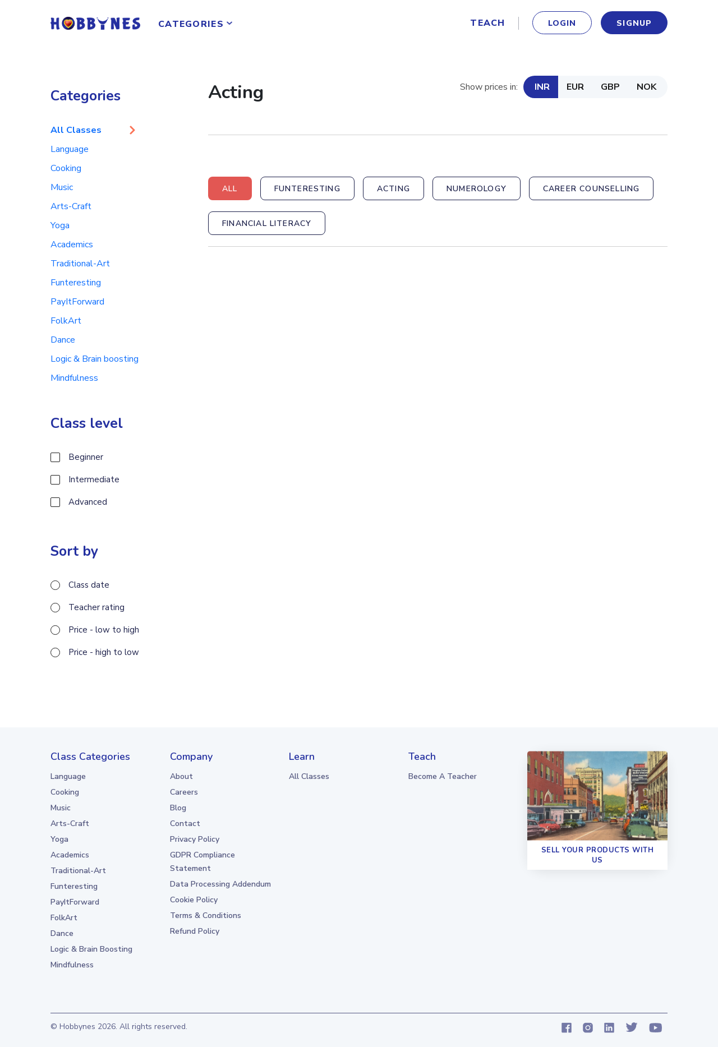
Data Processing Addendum (220, 884)
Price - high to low (103, 652)
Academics (71, 244)
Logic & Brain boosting (94, 359)
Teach (487, 23)
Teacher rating (96, 607)
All (230, 188)
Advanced (87, 502)
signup (634, 23)
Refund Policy (194, 931)
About (181, 776)
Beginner (85, 457)
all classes (309, 776)
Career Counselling (591, 188)
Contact (185, 823)
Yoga (60, 225)
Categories (191, 24)
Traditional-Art (80, 263)
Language (69, 149)
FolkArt (65, 321)
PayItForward (77, 302)
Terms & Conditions (205, 915)
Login (562, 23)
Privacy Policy (194, 839)
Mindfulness (74, 378)
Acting (393, 188)
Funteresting (75, 282)
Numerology (477, 188)
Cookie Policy (194, 899)
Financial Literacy (266, 223)
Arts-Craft (70, 206)
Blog (178, 807)
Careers (184, 792)
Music (61, 187)
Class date (88, 585)
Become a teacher (442, 776)
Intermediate (93, 479)
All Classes (76, 130)
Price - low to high (103, 629)
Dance (62, 340)
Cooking (65, 168)
